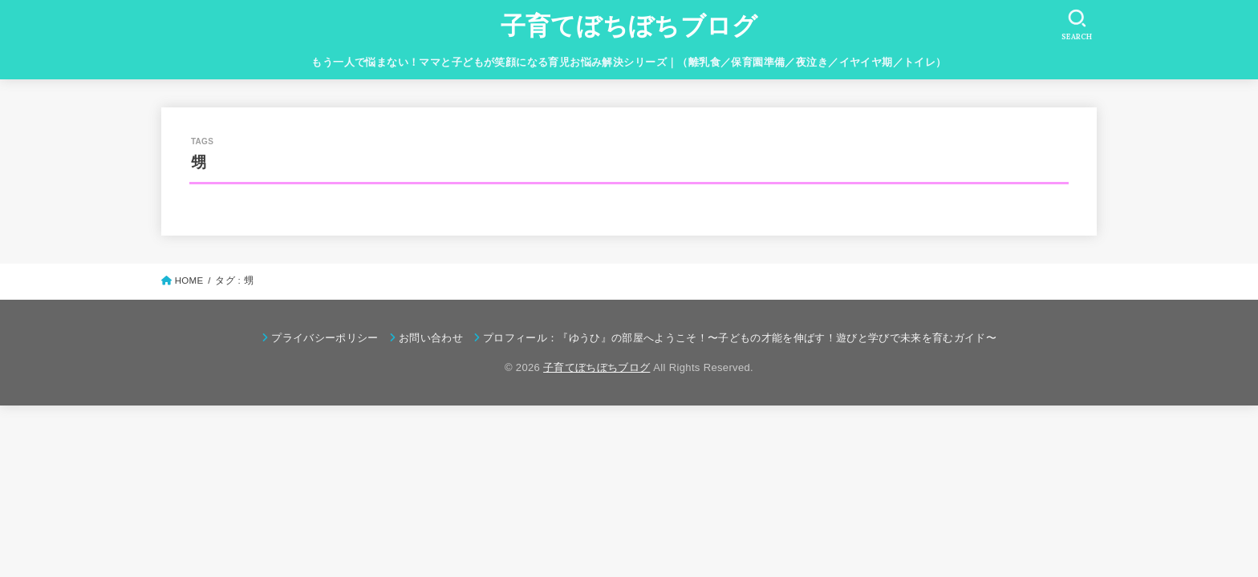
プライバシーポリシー (324, 338)
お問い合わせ (431, 338)
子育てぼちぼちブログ (629, 26)
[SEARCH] (1076, 24)
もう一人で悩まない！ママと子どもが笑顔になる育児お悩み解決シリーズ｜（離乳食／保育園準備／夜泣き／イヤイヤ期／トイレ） (628, 62)
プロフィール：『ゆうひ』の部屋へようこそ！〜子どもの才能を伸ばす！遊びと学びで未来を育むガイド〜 (739, 338)
